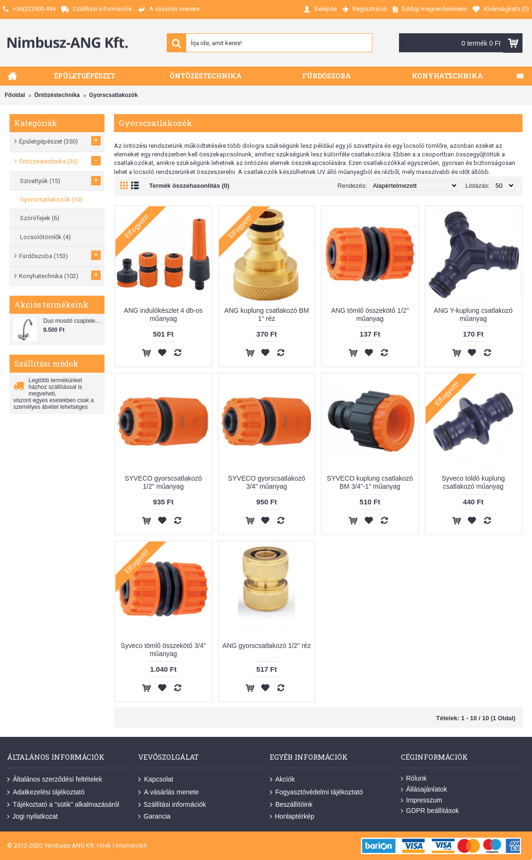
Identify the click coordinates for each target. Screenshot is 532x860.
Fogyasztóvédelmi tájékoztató (316, 792)
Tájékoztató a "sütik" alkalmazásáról (63, 805)
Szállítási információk (172, 805)
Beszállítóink (291, 805)
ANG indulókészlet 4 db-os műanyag (163, 314)
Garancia (154, 816)
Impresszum (421, 800)
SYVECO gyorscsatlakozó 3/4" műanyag (266, 482)
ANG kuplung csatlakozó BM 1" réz (266, 314)
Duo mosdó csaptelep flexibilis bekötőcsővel (72, 321)
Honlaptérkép (292, 816)
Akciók (282, 779)
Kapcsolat (155, 779)
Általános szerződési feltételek (54, 779)
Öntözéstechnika (57, 95)
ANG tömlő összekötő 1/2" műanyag (370, 314)
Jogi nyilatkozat (32, 816)
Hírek (104, 845)
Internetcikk (131, 845)
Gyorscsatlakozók (113, 95)
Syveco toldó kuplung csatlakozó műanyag (473, 482)
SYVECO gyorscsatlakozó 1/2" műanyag (163, 482)
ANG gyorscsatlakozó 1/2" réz (266, 645)
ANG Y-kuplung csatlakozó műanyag (473, 314)
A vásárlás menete (168, 792)
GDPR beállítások (430, 811)
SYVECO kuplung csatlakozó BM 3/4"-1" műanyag (370, 482)
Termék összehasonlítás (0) (189, 185)
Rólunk (414, 778)
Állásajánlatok (424, 789)
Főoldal (15, 95)
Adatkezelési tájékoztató (46, 792)
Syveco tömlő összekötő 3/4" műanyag (163, 649)
